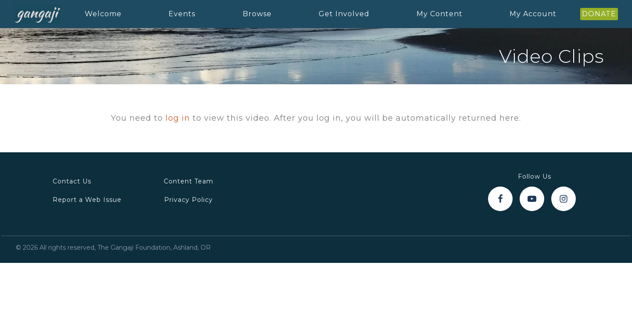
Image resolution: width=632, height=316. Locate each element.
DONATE (599, 14)
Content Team (188, 181)
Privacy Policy (188, 200)
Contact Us (72, 181)
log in (177, 118)
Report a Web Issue (87, 200)
